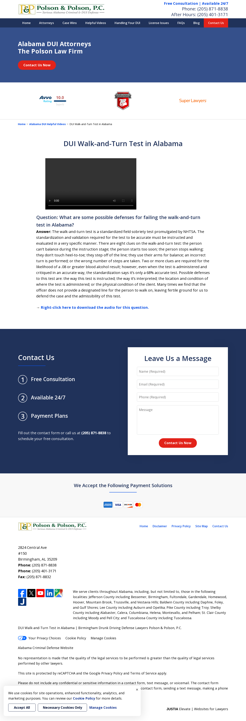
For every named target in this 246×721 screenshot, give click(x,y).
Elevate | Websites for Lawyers (197, 709)
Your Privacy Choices (39, 638)
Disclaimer (160, 526)
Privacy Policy (181, 526)
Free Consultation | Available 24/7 (196, 3)
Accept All (22, 707)
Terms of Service (143, 673)
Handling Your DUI (127, 23)
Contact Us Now (36, 65)
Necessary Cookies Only (62, 707)
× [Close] (137, 689)
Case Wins (70, 23)
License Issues (159, 23)
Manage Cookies (103, 638)
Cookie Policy (75, 638)
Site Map (201, 526)
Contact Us (216, 23)
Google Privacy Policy (105, 673)
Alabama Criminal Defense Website (45, 648)
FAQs (181, 23)
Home (26, 23)
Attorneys (46, 23)
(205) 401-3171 (212, 14)
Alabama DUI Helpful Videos (47, 124)
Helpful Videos (95, 23)
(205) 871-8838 (212, 9)
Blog (196, 23)
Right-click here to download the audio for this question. (95, 307)
